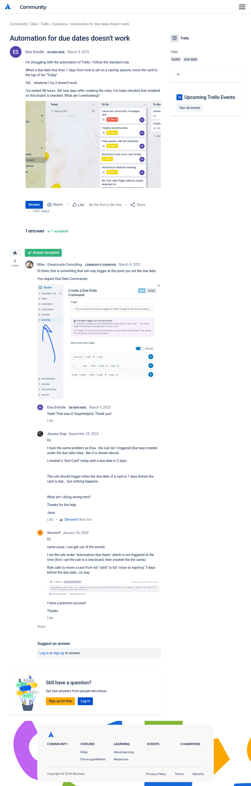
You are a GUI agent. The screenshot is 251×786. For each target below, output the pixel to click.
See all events (189, 108)
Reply (41, 627)
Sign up (58, 653)
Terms (179, 774)
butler (176, 59)
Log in (44, 653)
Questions (59, 24)
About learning (124, 752)
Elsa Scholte (34, 52)
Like (50, 421)
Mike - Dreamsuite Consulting (59, 264)
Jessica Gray (56, 434)
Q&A (34, 24)
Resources (121, 759)
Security (198, 774)
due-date (190, 59)
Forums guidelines (92, 759)
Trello (45, 24)
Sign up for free (60, 701)
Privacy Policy (156, 774)
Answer (34, 204)
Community (33, 6)
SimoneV (71, 519)
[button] (93, 144)
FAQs (84, 752)
